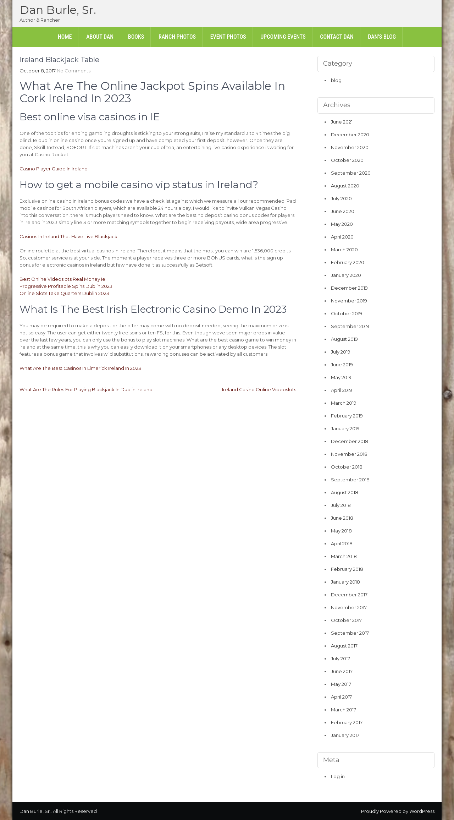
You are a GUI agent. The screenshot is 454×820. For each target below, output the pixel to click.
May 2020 (342, 224)
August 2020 (345, 185)
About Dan (100, 36)
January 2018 (345, 582)
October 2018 (346, 467)
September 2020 (351, 173)
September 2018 (350, 479)
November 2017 (349, 607)
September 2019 (350, 326)
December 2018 (349, 441)
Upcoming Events (282, 36)
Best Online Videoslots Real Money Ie (62, 279)
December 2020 (350, 134)
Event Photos (228, 36)
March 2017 (343, 709)
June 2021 (342, 122)
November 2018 (349, 454)
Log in (338, 776)
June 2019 (342, 364)
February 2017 (346, 722)
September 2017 (350, 633)
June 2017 (342, 671)
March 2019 (343, 403)
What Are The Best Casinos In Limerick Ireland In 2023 (80, 368)
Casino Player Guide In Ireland (54, 168)
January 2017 (345, 735)
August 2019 (344, 339)
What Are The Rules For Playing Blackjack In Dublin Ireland (86, 389)
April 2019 (341, 390)
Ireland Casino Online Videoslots (259, 389)
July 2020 (341, 198)
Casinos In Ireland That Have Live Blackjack (68, 236)
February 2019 (347, 416)
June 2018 (342, 518)
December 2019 (349, 288)
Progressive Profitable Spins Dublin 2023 (66, 286)
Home (65, 36)
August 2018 (344, 492)
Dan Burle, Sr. (58, 10)
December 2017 (349, 594)
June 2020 (342, 211)
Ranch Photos (177, 36)
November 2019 (349, 301)
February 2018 (347, 569)
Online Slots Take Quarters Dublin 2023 (64, 293)
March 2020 (344, 249)
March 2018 (344, 556)
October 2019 (346, 313)
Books (136, 36)
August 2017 (344, 646)
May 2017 (341, 684)
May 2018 (341, 531)
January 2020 (346, 275)
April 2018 (342, 543)
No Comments (73, 70)
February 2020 (347, 262)
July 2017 (340, 658)
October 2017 (346, 620)
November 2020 (350, 147)
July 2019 (340, 352)
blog (336, 80)
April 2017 (341, 697)
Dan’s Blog (382, 36)
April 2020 (342, 237)
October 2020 (347, 160)
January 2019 (345, 428)
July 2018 (341, 505)
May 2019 (341, 377)
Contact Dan (336, 36)
